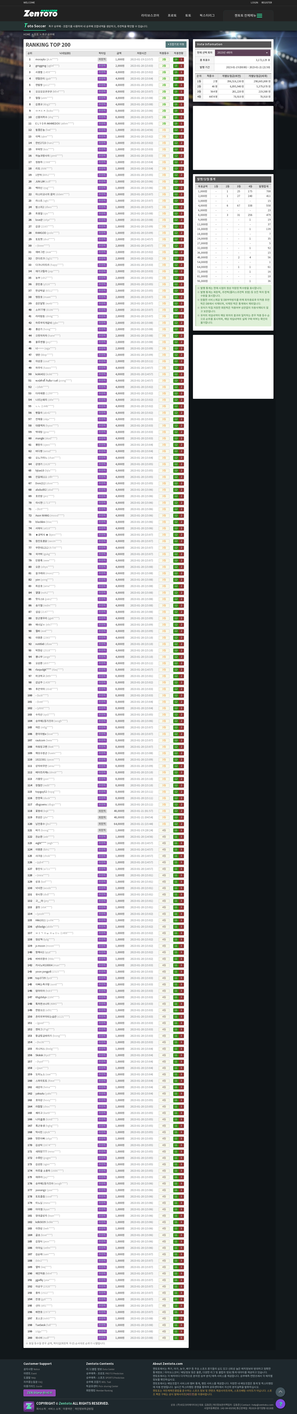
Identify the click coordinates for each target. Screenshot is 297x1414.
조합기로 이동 (176, 44)
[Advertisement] (233, 138)
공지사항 (32, 1369)
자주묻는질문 (33, 1382)
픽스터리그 (207, 15)
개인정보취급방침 (84, 1409)
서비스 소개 (54, 1409)
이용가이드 (33, 1386)
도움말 (30, 1377)
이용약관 (67, 1409)
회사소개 (41, 1409)
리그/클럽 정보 (100, 1369)
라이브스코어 (150, 15)
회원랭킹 (99, 1390)
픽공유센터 (102, 1386)
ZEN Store (39, 1393)
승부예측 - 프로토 (105, 1373)
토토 (188, 15)
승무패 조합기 (98, 1382)
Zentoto (29, 1406)
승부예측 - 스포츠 (105, 1377)
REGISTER (267, 2)
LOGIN (254, 2)
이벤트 (30, 1373)
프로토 (172, 15)
